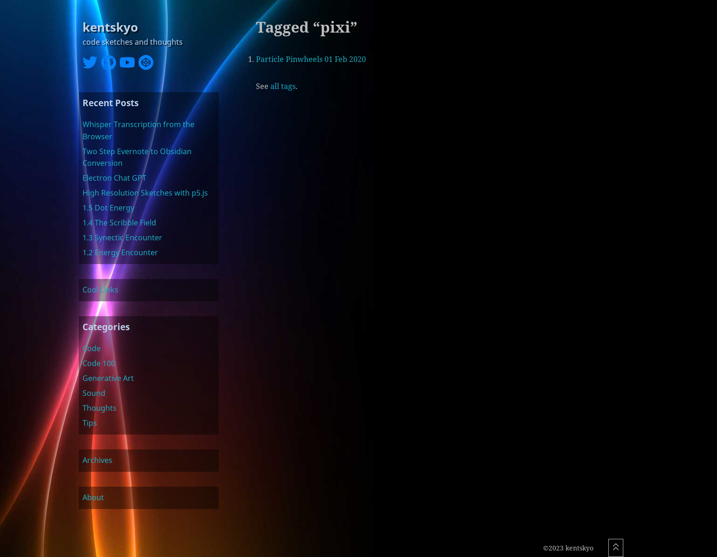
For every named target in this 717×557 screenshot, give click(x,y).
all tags (283, 86)
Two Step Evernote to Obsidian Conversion (137, 157)
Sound (94, 393)
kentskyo (110, 27)
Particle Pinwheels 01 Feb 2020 (311, 59)
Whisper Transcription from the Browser (138, 130)
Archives (97, 460)
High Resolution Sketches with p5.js (145, 193)
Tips (90, 423)
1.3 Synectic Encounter (122, 237)
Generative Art (108, 378)
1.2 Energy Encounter (120, 252)
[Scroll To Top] (615, 548)
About (93, 497)
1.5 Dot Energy (108, 208)
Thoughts (100, 408)
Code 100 (99, 363)
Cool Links (100, 290)
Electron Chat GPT (114, 178)
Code (92, 348)
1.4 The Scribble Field (119, 222)
